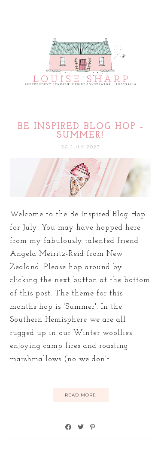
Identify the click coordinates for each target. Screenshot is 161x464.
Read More (80, 395)
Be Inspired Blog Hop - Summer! (81, 131)
